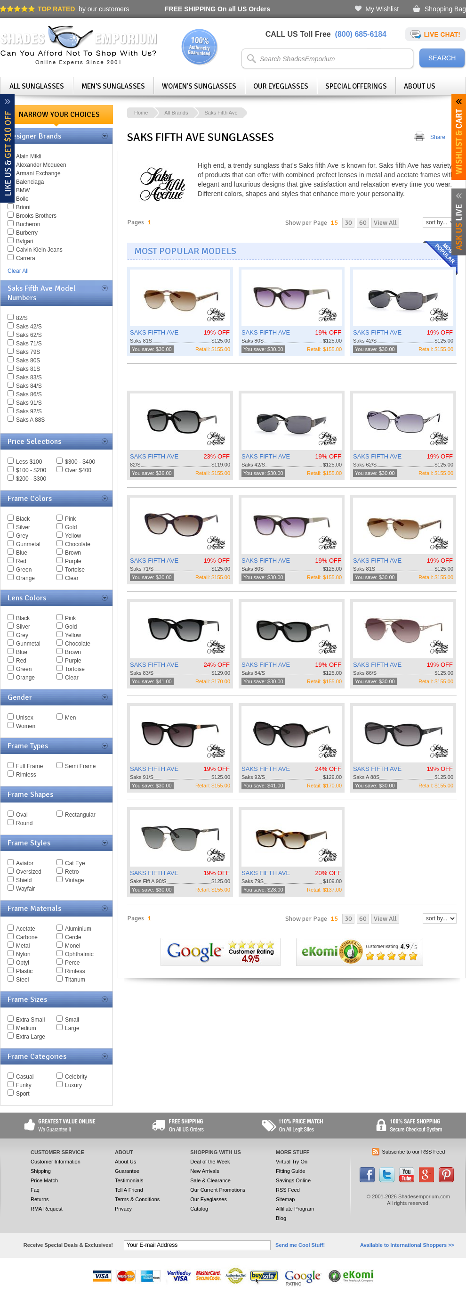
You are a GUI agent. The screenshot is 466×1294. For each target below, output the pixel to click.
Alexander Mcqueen (41, 165)
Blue (21, 552)
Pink (70, 519)
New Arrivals (204, 1171)
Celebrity (76, 1076)
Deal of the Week (210, 1161)
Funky (24, 1085)
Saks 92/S (29, 411)
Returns (40, 1199)
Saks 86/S (29, 394)
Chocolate (77, 544)
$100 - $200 (31, 470)
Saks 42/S (29, 326)
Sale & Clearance (210, 1180)
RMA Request (47, 1209)
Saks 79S (28, 352)
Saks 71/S (29, 343)
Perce (72, 962)
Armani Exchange (38, 173)
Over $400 (78, 470)
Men (70, 717)
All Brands (176, 112)
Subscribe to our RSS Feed (413, 1152)
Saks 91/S (29, 403)
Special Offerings (356, 86)
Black (23, 519)
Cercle (73, 937)
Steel (22, 979)
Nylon (23, 954)
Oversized (28, 871)
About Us (419, 86)
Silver (23, 527)
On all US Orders (217, 9)
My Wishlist (382, 9)
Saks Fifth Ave (220, 112)
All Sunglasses (36, 86)
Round (24, 823)
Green (24, 569)
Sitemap (285, 1199)
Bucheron (28, 224)
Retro (72, 871)
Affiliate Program (295, 1209)
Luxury (73, 1085)
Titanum (75, 979)
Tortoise (75, 569)
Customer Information (55, 1161)
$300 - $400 (80, 462)
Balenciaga (30, 182)
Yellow (73, 535)
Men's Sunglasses (113, 86)
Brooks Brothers (36, 216)
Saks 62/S (29, 335)
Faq (35, 1190)
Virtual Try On (291, 1161)
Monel (72, 945)
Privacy (123, 1209)
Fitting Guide (290, 1171)
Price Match (44, 1180)
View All (385, 223)
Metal (23, 945)
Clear (72, 578)
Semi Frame (80, 766)
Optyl (22, 962)
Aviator (24, 863)
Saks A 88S (30, 420)
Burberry (27, 232)
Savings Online (293, 1180)
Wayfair (25, 888)
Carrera (25, 258)
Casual (24, 1076)
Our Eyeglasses (280, 86)
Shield (24, 880)
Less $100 (29, 462)
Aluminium (78, 928)
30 (348, 223)
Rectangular (80, 814)
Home (141, 112)
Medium (26, 1028)
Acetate (25, 928)
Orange (25, 578)
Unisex (24, 717)
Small (72, 1019)
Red (21, 561)
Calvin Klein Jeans (39, 249)
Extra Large (30, 1036)
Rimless (26, 774)
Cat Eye (75, 863)
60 (363, 223)
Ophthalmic (79, 954)
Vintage (74, 880)
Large (72, 1028)
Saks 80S (28, 360)
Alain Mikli (28, 156)
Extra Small (30, 1019)
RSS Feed (288, 1190)
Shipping (41, 1171)
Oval (22, 814)
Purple (73, 561)
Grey (22, 535)
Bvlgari (24, 241)
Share (437, 137)
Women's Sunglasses (199, 86)
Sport (23, 1093)
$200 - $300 (31, 478)
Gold (71, 527)
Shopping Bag (445, 9)
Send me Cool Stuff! (300, 1245)
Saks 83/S (29, 377)
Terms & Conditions (137, 1199)
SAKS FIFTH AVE (154, 332)
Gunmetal (28, 544)
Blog (281, 1218)
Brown (73, 552)
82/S (22, 318)
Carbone (27, 937)
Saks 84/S (29, 386)
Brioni (23, 207)
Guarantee (127, 1171)
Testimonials (129, 1180)
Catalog (199, 1209)
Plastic (24, 971)
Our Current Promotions (217, 1190)
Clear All (18, 271)
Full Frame (29, 766)
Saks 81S (28, 369)
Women (25, 726)
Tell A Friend (129, 1190)
